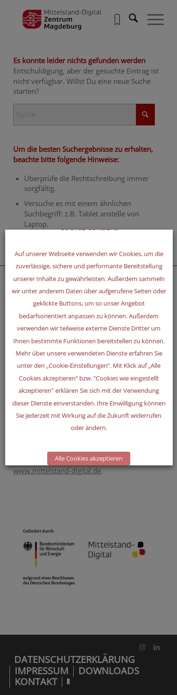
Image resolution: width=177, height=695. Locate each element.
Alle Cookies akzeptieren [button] (89, 458)
